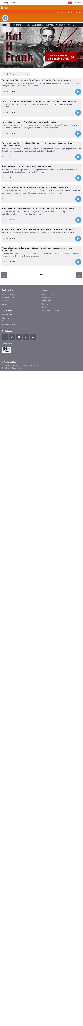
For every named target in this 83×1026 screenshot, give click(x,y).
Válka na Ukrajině (8, 702)
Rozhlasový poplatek (50, 718)
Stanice (5, 708)
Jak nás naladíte (48, 702)
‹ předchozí (4, 682)
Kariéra (45, 711)
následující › (79, 682)
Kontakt (45, 715)
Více (70, 25)
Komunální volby (8, 705)
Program (59, 12)
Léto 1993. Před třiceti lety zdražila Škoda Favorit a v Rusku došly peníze (35, 459)
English (36, 773)
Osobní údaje (14, 773)
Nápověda (46, 705)
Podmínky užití (27, 773)
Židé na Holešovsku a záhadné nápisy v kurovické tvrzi (26, 393)
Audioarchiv (69, 12)
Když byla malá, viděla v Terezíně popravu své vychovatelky (29, 258)
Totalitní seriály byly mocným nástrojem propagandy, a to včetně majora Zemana (38, 592)
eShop (4, 711)
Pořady (26, 25)
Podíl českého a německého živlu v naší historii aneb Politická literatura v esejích (39, 525)
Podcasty (6, 729)
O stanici (60, 25)
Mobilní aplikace (8, 732)
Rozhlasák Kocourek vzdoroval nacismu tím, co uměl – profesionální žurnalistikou (39, 192)
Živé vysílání (7, 722)
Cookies (5, 773)
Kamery (79, 12)
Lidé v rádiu (47, 708)
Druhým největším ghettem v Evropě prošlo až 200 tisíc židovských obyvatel (36, 125)
